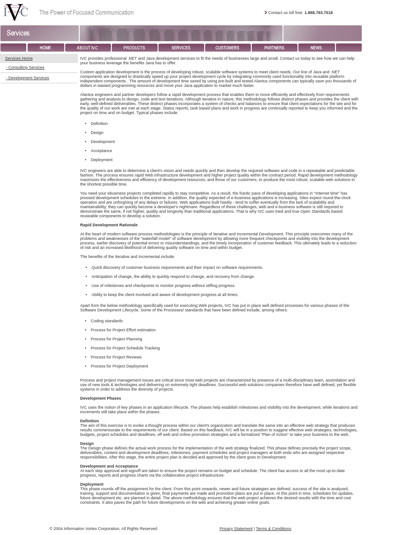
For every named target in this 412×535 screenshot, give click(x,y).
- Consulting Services (25, 67)
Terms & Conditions (273, 528)
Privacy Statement (236, 528)
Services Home (19, 58)
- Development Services (27, 78)
